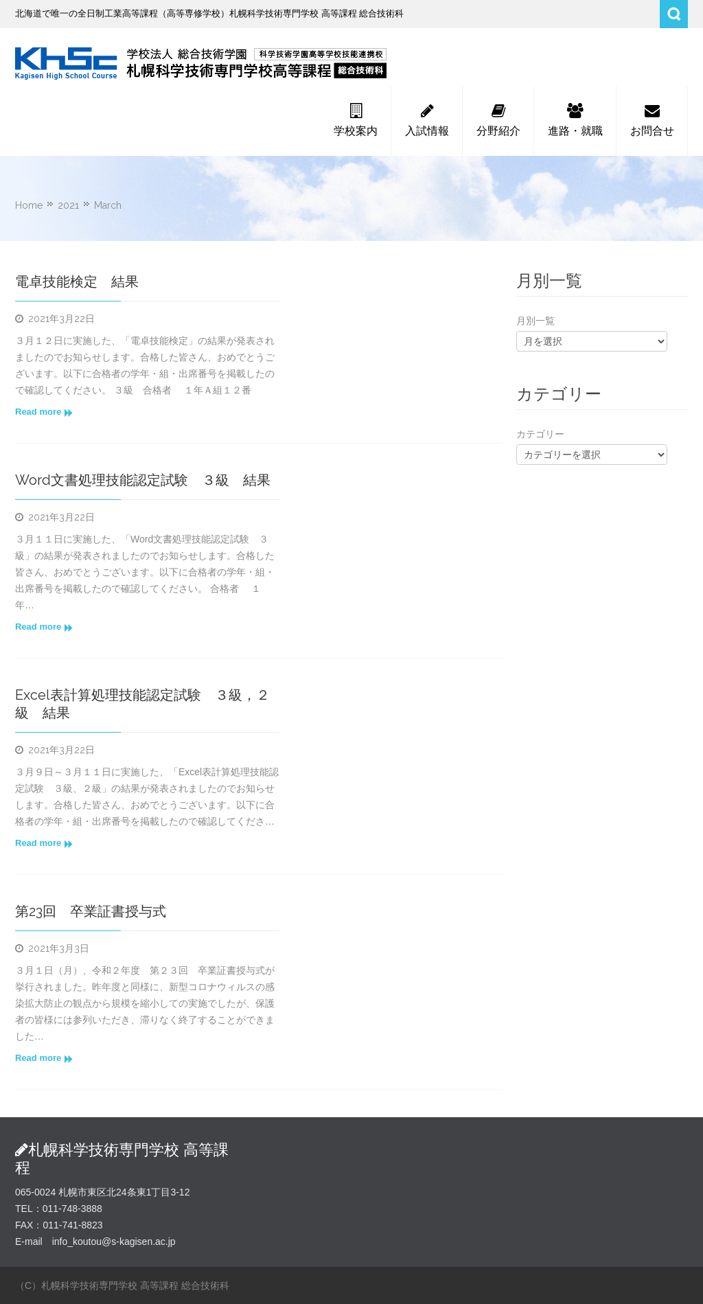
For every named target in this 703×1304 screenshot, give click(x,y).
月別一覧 (535, 320)
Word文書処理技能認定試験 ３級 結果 (142, 480)
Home (29, 205)
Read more (44, 412)
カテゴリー (540, 433)
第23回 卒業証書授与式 (90, 911)
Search (674, 14)
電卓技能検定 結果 (77, 281)
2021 (68, 205)
